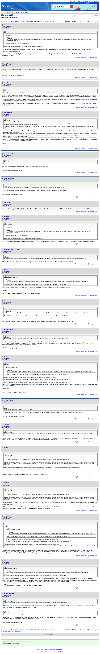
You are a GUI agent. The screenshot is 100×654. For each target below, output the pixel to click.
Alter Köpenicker (9, 154)
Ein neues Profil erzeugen (93, 1)
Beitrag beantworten (81, 57)
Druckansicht (51, 634)
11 (93, 21)
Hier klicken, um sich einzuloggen (10, 643)
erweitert (96, 16)
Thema (22, 12)
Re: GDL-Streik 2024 (6, 26)
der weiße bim (8, 112)
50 (43, 21)
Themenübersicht (15, 21)
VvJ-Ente (14, 17)
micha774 (7, 202)
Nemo (5, 356)
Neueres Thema (6, 631)
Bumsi (6, 447)
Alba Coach (7, 83)
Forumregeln (59, 649)
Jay (5, 560)
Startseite (3, 12)
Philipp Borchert (9, 63)
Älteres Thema (17, 631)
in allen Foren (50, 21)
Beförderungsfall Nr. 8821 (12, 249)
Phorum (42, 651)
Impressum (40, 649)
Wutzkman (7, 216)
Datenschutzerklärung (49, 649)
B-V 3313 (6, 269)
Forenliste (5, 21)
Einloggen (81, 1)
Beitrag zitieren (93, 57)
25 (41, 21)
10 (91, 21)
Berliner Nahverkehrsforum (13, 12)
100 (45, 21)
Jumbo (6, 25)
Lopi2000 (6, 424)
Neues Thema (25, 21)
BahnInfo (62, 651)
